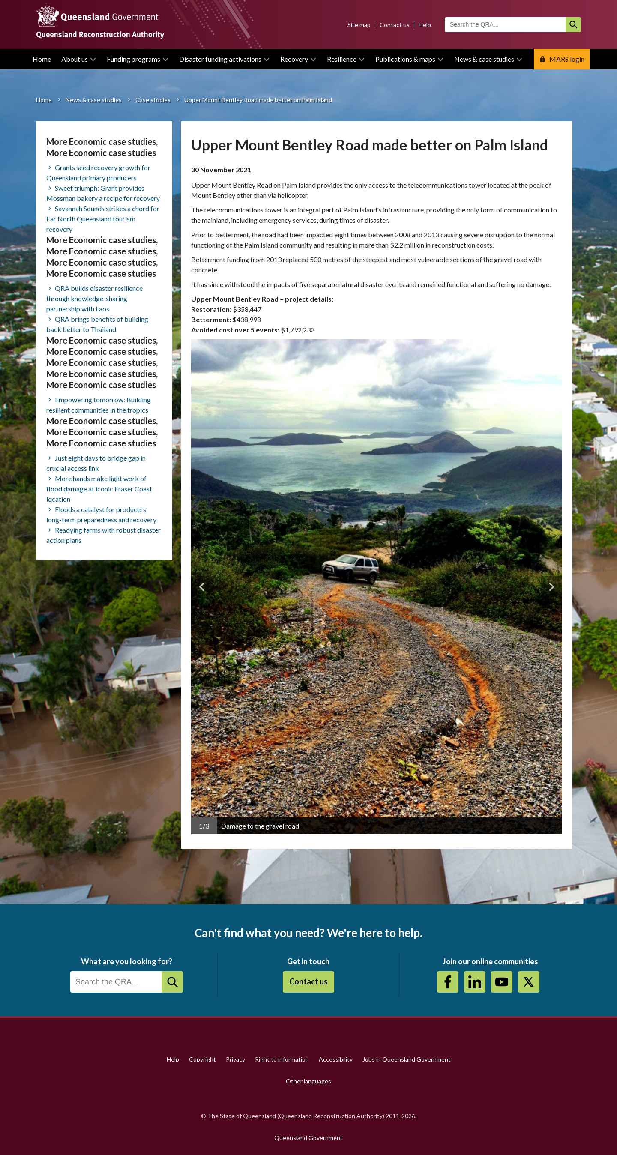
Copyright (202, 1059)
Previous (202, 587)
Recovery (294, 59)
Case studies (153, 99)
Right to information (282, 1059)
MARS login (566, 59)
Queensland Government (308, 1137)
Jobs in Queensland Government (406, 1059)
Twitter (528, 982)
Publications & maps (405, 59)
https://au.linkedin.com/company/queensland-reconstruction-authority (474, 982)
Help (425, 24)
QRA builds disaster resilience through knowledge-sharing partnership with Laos (94, 298)
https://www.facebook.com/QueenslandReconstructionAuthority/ (447, 982)
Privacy (235, 1059)
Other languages (308, 1081)
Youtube (501, 982)
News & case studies (484, 59)
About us (74, 59)
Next (551, 587)
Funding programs (133, 59)
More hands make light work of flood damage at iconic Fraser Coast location (99, 488)
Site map (359, 24)
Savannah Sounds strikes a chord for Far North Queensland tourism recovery (102, 218)
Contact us (395, 24)
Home (42, 59)
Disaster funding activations (220, 59)
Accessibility (336, 1059)
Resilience (341, 59)
